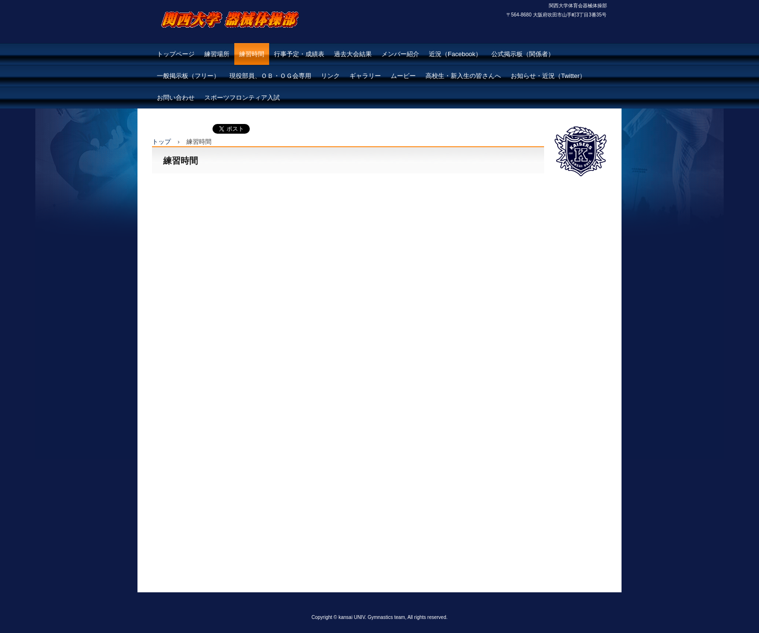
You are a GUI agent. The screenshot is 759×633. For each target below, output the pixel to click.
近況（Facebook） (455, 54)
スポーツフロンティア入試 (242, 97)
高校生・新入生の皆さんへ (463, 75)
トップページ (176, 54)
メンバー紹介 (400, 54)
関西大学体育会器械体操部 (227, 41)
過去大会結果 (353, 54)
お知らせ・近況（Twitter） (548, 75)
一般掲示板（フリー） (188, 75)
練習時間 (251, 54)
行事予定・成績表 (299, 54)
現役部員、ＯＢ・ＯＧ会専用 (270, 75)
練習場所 (216, 54)
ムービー (403, 75)
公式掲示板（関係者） (522, 54)
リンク (330, 75)
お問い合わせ (176, 97)
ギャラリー (365, 75)
